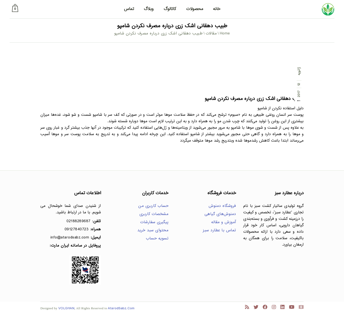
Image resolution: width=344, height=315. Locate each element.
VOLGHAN (66, 308)
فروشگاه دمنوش (222, 206)
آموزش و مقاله (223, 222)
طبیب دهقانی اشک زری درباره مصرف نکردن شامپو (254, 99)
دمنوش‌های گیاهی (220, 214)
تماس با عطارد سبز (219, 230)
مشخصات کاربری (154, 214)
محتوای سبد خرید (153, 230)
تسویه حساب (157, 238)
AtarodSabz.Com (121, 308)
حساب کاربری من (153, 206)
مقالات (211, 33)
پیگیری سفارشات (154, 222)
